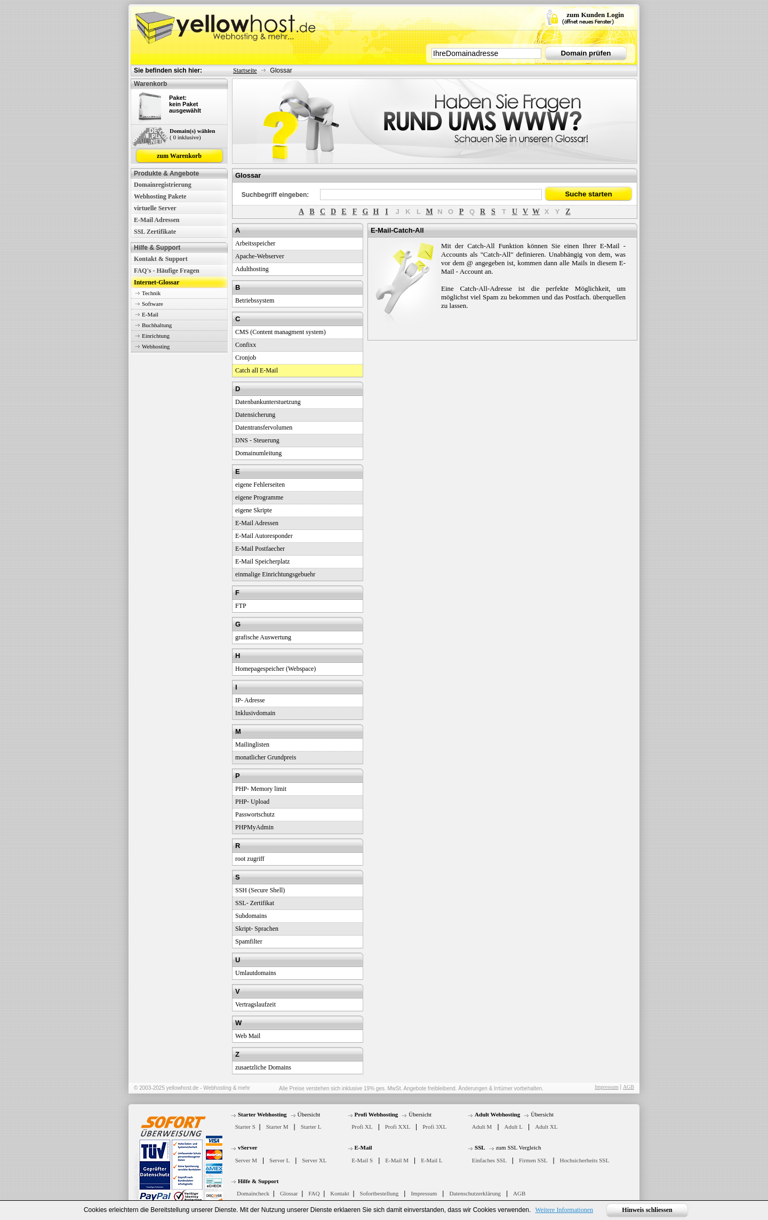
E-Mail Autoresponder (264, 536)
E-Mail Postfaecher (260, 548)
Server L (279, 1160)
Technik (151, 293)
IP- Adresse (250, 700)
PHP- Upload (252, 801)
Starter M (277, 1126)
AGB (628, 1087)
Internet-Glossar (156, 282)
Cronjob (245, 357)
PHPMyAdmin (254, 827)
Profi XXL (397, 1126)
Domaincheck (253, 1193)
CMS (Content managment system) (280, 332)
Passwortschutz (255, 814)
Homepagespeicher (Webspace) (275, 668)
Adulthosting (252, 269)
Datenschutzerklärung (475, 1193)
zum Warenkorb (179, 156)
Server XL (314, 1160)
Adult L (514, 1126)
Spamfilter (248, 941)
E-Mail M (397, 1160)
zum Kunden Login (595, 15)
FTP (240, 605)
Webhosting (156, 346)
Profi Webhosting (376, 1114)
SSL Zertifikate (155, 231)
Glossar (289, 1193)
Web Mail (247, 1036)
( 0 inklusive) (185, 137)
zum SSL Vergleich (518, 1147)
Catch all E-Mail (256, 370)
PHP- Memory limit (260, 789)
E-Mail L (432, 1160)
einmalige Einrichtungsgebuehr (275, 574)
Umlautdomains (255, 973)
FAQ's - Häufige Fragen (166, 270)
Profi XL (361, 1126)
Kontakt (339, 1193)
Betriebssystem (254, 300)
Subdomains (251, 916)
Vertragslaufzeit (255, 1004)
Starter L (311, 1126)
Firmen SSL (533, 1160)
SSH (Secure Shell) (260, 890)
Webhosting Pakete (160, 196)
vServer (248, 1147)
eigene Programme (259, 497)
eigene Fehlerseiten (260, 484)
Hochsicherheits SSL (585, 1160)
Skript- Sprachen (256, 928)
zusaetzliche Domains (263, 1067)
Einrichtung (156, 335)
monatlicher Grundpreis (265, 757)
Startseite (245, 70)
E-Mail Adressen (156, 220)
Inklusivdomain (255, 713)
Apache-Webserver (259, 256)
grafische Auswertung (263, 637)
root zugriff (250, 858)
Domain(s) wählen (192, 131)
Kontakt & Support (161, 259)
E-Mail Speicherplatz (262, 561)
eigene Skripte (253, 510)
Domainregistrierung (162, 184)
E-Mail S (362, 1160)
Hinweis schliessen (647, 1210)
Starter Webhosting (262, 1114)
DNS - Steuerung (257, 440)
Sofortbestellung (379, 1193)
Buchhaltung (157, 325)
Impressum (606, 1087)
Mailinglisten (252, 744)
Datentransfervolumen (263, 427)
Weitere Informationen (564, 1210)
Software (152, 303)
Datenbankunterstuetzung (268, 402)
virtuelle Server (155, 208)
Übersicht (309, 1114)
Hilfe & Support (258, 1181)
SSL (480, 1147)
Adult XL (546, 1126)
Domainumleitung (258, 453)
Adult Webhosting (497, 1114)
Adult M (482, 1126)
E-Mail (150, 314)
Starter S (245, 1126)
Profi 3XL (434, 1126)
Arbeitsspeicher (255, 243)
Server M (246, 1160)
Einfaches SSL (489, 1160)
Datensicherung (255, 414)
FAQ (313, 1193)
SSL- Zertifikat (254, 903)
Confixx (245, 344)
